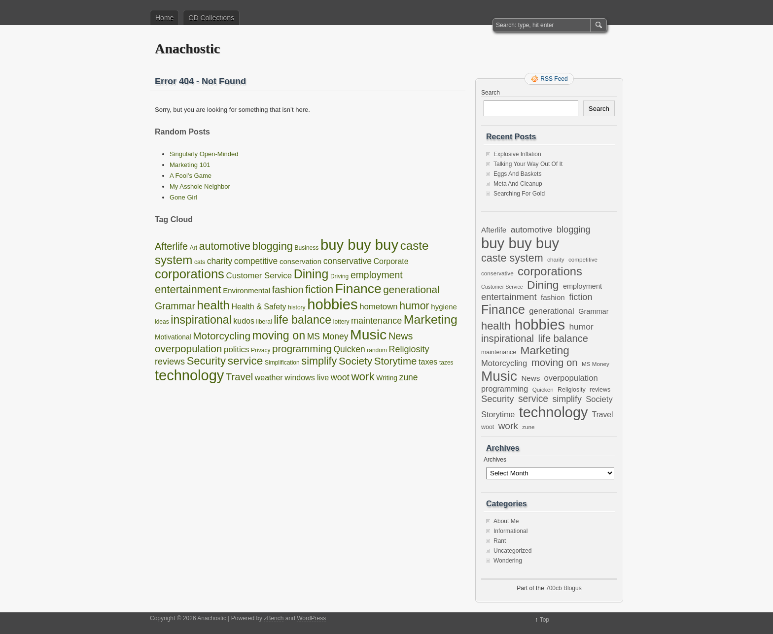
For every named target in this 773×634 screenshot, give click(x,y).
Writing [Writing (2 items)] (386, 378)
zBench (273, 618)
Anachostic (187, 48)
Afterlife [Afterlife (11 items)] (171, 246)
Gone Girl (183, 197)
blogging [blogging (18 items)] (272, 246)
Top (544, 619)
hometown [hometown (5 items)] (378, 306)
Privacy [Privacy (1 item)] (260, 350)
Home (164, 18)
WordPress (311, 618)
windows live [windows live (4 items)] (306, 377)
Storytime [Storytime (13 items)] (395, 361)
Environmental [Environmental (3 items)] (246, 290)
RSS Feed (553, 78)
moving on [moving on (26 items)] (279, 335)
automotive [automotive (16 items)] (224, 246)
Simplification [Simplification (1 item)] (282, 362)
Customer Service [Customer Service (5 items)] (259, 275)
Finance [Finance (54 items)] (358, 288)
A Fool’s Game (190, 175)
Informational (510, 531)
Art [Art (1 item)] (193, 247)
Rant (499, 540)
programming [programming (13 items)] (302, 348)
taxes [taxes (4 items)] (428, 362)
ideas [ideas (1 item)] (162, 321)
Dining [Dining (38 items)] (311, 274)
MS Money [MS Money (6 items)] (328, 336)
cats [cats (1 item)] (199, 262)
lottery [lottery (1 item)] (341, 321)
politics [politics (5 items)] (236, 349)
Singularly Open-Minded (204, 154)
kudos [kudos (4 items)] (243, 321)
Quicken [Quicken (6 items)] (349, 349)
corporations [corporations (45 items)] (189, 274)
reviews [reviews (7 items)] (170, 362)
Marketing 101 (190, 164)
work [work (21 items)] (362, 376)
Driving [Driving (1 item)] (339, 276)
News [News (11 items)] (400, 336)
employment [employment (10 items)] (377, 274)
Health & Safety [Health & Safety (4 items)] (258, 306)
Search (490, 92)
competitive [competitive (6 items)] (256, 261)
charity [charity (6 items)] (220, 261)
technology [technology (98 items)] (189, 375)
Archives (495, 459)
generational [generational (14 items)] (411, 289)
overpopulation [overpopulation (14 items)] (188, 348)
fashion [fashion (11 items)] (288, 289)
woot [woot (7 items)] (340, 377)
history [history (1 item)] (296, 307)
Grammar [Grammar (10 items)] (175, 305)
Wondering (507, 560)
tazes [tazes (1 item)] (446, 362)
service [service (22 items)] (245, 361)
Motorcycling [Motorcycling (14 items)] (221, 335)
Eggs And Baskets (517, 173)
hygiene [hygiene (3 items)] (444, 306)
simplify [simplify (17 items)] (319, 361)
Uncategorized (512, 550)
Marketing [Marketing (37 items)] (430, 319)
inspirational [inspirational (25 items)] (201, 319)
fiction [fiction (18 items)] (319, 289)
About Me (506, 521)
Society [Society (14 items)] (355, 361)
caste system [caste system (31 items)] (512, 258)
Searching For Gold (519, 193)
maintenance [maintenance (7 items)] (376, 321)
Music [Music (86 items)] (368, 334)
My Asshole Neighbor (200, 186)
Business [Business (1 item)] (307, 247)
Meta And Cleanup (517, 183)
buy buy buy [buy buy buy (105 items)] (359, 244)
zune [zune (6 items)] (408, 377)
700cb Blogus (564, 588)
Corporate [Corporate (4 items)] (391, 261)
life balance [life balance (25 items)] (302, 319)
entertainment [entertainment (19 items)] (188, 289)
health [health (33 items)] (213, 305)
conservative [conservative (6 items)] (347, 261)
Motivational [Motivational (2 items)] (173, 337)
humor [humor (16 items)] (414, 306)
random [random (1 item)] (377, 350)
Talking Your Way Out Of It (527, 164)
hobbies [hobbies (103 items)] (332, 304)
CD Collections (211, 18)
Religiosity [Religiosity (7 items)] (409, 349)
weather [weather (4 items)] (269, 377)
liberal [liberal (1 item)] (264, 321)
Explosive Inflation (517, 154)
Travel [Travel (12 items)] (239, 376)
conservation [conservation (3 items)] (300, 261)
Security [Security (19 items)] (206, 361)
